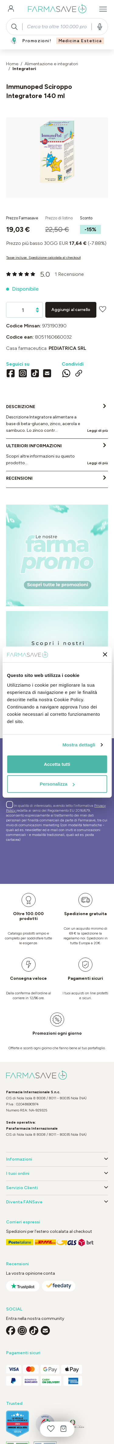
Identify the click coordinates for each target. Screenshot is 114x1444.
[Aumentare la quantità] (37, 308)
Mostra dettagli (78, 744)
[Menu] (103, 9)
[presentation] (52, 860)
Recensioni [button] (17, 1263)
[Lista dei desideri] (51, 1429)
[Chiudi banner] (105, 654)
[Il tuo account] (11, 9)
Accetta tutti (57, 763)
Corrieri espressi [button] (23, 1222)
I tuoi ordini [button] (57, 1174)
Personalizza (57, 783)
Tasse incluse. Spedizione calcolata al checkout (43, 257)
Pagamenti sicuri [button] (23, 1352)
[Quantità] (23, 310)
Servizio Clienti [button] (57, 1188)
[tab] (57, 419)
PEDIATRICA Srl (67, 348)
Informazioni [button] (57, 1159)
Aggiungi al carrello (70, 309)
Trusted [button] (14, 1403)
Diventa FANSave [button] (57, 1202)
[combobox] (57, 26)
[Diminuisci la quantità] (37, 311)
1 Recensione (69, 274)
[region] (57, 157)
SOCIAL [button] (14, 1309)
